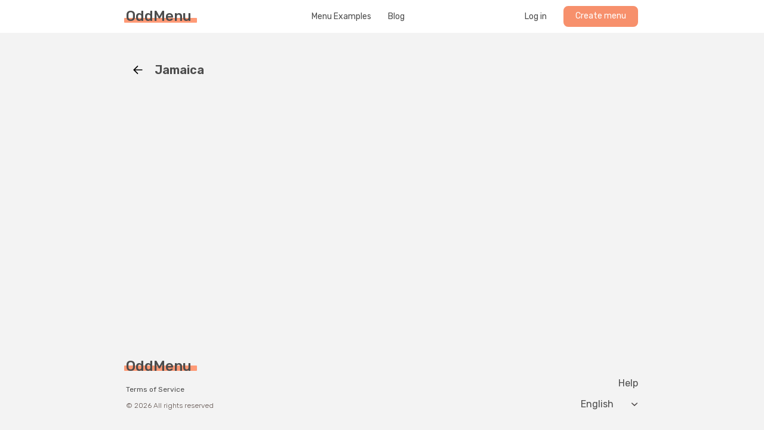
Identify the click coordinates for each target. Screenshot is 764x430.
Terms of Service (155, 389)
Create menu (600, 16)
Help (628, 383)
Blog (396, 17)
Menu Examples (341, 17)
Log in (536, 17)
